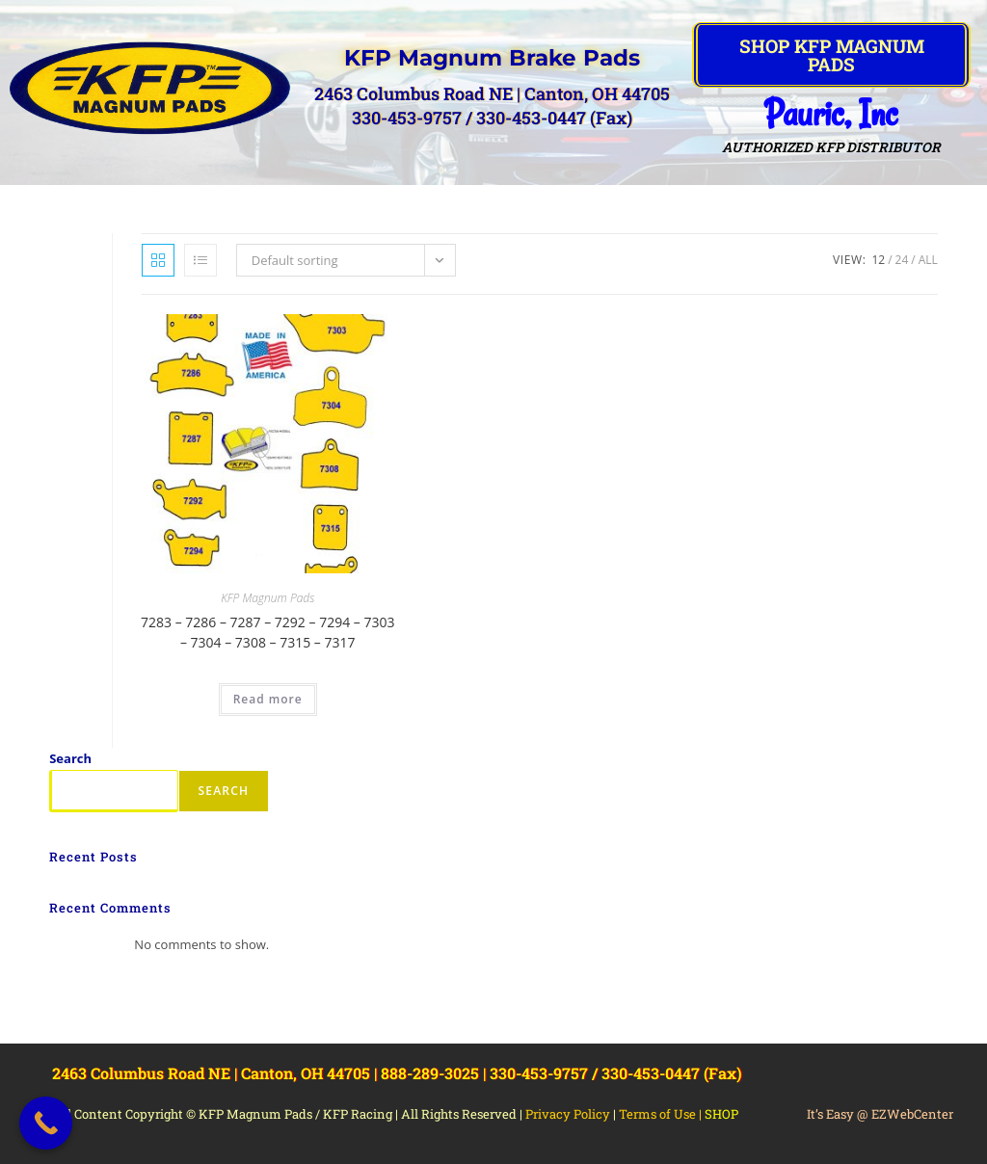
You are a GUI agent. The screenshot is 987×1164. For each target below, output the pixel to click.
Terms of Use (657, 1114)
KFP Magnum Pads (267, 598)
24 (902, 259)
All (928, 259)
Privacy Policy (567, 1114)
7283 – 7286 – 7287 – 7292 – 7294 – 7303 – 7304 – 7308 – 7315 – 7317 (267, 632)
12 (878, 259)
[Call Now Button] (45, 1123)
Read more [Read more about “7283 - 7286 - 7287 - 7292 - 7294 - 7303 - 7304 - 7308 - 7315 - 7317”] (268, 699)
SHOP (721, 1114)
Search (70, 758)
